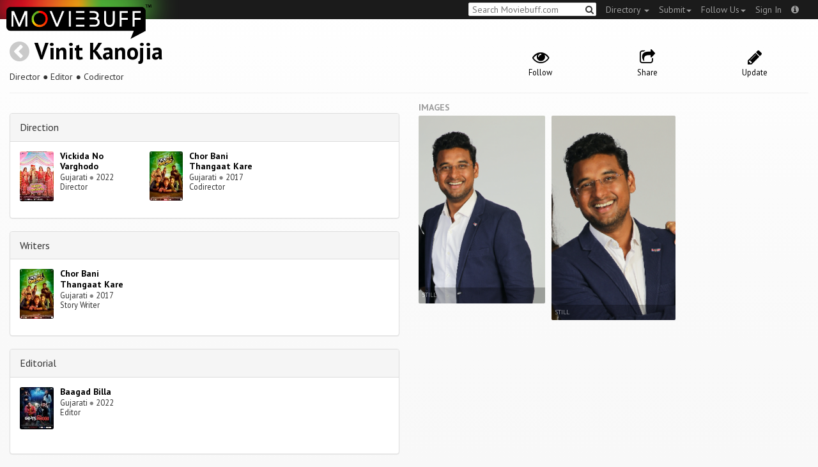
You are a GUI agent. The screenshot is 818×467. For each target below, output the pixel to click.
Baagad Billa (85, 391)
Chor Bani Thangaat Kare (220, 161)
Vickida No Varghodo (82, 161)
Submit (675, 9)
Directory (627, 9)
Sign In (768, 9)
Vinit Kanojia (99, 51)
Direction (39, 127)
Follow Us (723, 9)
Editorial (38, 362)
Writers (35, 245)
